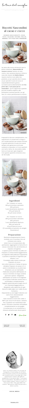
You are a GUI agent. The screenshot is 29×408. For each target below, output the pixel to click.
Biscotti (17, 35)
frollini (23, 36)
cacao (23, 35)
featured (17, 36)
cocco (4, 36)
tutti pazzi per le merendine (18, 38)
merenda (5, 38)
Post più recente (6, 326)
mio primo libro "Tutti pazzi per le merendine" (14, 86)
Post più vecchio (22, 326)
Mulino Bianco (19, 75)
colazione (10, 36)
